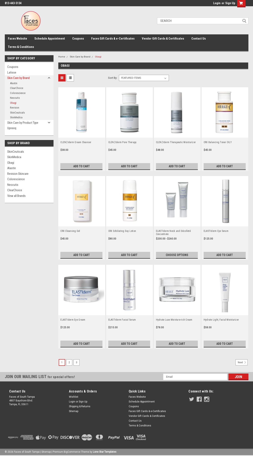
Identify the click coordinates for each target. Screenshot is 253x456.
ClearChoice (16, 88)
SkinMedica (16, 117)
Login (217, 3)
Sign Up (230, 3)
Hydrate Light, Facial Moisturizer (221, 319)
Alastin (13, 83)
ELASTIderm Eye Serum (216, 231)
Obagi (13, 102)
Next (243, 362)
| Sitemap (45, 451)
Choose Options (177, 255)
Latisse (11, 72)
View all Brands (16, 196)
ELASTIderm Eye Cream (72, 319)
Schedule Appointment (49, 38)
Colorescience (17, 93)
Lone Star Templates (104, 451)
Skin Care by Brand (18, 78)
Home (61, 56)
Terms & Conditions (21, 47)
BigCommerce (72, 451)
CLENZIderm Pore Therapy (122, 142)
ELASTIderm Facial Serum (122, 319)
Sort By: (112, 77)
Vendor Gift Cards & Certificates (163, 38)
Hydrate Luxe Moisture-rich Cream (174, 319)
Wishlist (73, 396)
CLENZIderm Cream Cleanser (75, 142)
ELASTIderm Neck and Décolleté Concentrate (173, 233)
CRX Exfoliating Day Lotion (122, 231)
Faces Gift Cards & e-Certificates (113, 38)
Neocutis (15, 97)
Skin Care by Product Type (22, 123)
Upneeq (11, 128)
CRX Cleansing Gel (70, 231)
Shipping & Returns (79, 406)
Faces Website (17, 38)
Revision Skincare (18, 174)
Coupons (78, 38)
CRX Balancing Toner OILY (218, 142)
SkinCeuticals (17, 112)
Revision (14, 107)
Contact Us (198, 38)
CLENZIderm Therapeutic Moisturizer (176, 142)
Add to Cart (81, 166)
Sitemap (73, 411)
